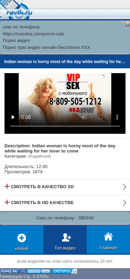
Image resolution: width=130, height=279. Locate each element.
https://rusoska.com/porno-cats (33, 33)
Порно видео (16, 40)
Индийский (39, 156)
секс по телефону (21, 26)
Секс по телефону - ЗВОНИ (65, 217)
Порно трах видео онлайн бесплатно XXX (46, 47)
